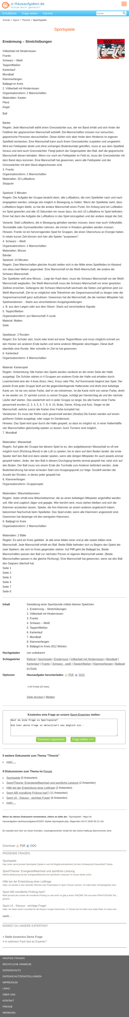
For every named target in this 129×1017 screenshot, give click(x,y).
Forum (47, 771)
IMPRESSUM (10, 982)
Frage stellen (30, 13)
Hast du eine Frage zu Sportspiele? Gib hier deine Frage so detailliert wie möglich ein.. (64, 727)
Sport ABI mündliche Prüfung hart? (27, 792)
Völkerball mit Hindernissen (87, 659)
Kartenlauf (33, 663)
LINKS (6, 988)
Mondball (111, 659)
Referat (31, 659)
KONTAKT (8, 1000)
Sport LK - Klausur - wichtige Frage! (28, 797)
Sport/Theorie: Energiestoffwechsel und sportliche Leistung (42, 782)
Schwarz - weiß (61, 663)
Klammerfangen (103, 663)
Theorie (26, 20)
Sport (16, 20)
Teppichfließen (82, 663)
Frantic (46, 663)
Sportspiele (45, 659)
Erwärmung (61, 659)
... (7, 916)
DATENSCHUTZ (12, 970)
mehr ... (11, 762)
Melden (50, 697)
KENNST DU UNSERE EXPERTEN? (25, 925)
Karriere (48, 13)
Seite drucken (35, 697)
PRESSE (8, 1006)
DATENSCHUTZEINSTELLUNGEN (22, 976)
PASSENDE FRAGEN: (17, 853)
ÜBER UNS (9, 994)
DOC (80, 674)
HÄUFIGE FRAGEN (14, 958)
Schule (6, 20)
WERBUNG (9, 1012)
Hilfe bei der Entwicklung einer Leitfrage (30, 787)
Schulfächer (9, 13)
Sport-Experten (80, 714)
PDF (69, 674)
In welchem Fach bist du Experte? (26, 941)
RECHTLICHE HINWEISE (17, 964)
